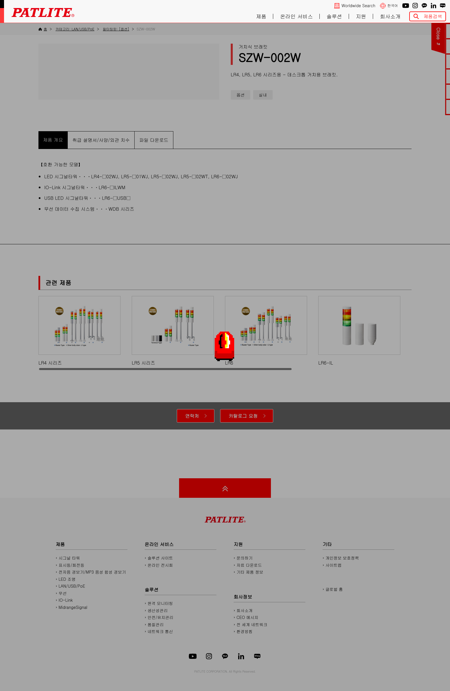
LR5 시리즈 (173, 331)
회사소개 (390, 16)
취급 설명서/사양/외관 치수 (101, 140)
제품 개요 (53, 139)
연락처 (192, 416)
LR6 (266, 331)
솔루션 (334, 16)
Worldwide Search (358, 5)
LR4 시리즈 (79, 331)
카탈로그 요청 (242, 416)
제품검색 (433, 16)
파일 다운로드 (153, 140)
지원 (361, 16)
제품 (261, 16)
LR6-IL (359, 331)
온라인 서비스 (296, 16)
